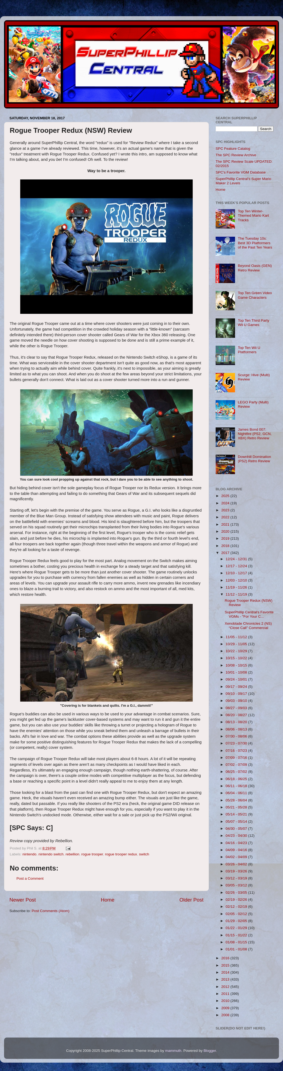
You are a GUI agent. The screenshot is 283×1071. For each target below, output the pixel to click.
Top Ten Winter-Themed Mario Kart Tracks (253, 215)
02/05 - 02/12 (237, 914)
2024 (225, 503)
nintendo (29, 854)
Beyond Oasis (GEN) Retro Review (255, 268)
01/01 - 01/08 (237, 949)
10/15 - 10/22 (237, 658)
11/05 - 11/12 (237, 637)
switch (144, 854)
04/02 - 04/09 (237, 857)
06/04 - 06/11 (237, 793)
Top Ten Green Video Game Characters (255, 295)
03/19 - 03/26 (237, 871)
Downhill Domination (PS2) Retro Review (254, 459)
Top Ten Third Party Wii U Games (253, 322)
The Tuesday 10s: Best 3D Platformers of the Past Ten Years (255, 242)
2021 (225, 524)
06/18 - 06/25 (237, 779)
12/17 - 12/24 (237, 566)
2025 (225, 496)
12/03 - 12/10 (237, 580)
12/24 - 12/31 (237, 559)
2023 (225, 510)
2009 (225, 1008)
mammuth (173, 1051)
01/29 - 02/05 (237, 921)
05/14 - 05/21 (237, 814)
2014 (225, 972)
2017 (225, 553)
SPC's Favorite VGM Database (241, 172)
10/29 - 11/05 (237, 644)
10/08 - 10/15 (237, 665)
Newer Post (22, 900)
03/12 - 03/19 (237, 878)
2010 (225, 1001)
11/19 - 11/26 (237, 587)
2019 (225, 538)
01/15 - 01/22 (237, 935)
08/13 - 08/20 (237, 722)
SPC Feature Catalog (233, 149)
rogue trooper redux (121, 854)
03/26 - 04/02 (237, 864)
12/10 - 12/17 (237, 573)
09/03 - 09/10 (237, 701)
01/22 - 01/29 (237, 928)
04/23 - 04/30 (237, 836)
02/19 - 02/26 (237, 899)
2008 (225, 1015)
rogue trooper (92, 854)
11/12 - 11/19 (237, 594)
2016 (225, 958)
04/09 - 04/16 (237, 850)
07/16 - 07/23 (237, 751)
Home (107, 900)
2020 (225, 531)
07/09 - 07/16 (237, 758)
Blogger (209, 1051)
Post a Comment (30, 878)
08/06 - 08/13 (237, 729)
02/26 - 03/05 (237, 892)
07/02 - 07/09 (237, 765)
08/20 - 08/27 (237, 715)
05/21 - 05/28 (237, 807)
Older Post (191, 900)
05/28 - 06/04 (237, 800)
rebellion (72, 854)
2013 (225, 979)
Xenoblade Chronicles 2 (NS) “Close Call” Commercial (248, 625)
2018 (225, 546)
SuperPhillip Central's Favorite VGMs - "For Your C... (249, 614)
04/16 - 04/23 (237, 843)
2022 (225, 517)
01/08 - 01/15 (237, 942)
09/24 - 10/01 (237, 679)
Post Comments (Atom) (51, 911)
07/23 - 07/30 (237, 743)
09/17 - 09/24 (237, 687)
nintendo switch (51, 854)
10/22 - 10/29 (237, 651)
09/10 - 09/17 (237, 694)
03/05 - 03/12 (237, 885)
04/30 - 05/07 (237, 829)
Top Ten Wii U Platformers (249, 350)
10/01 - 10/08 (237, 672)
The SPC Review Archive (236, 155)
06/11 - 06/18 (237, 786)
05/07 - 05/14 (237, 822)
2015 (225, 965)
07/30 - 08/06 (237, 736)
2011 (225, 994)
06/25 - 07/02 (237, 772)
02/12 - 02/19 (237, 907)
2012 (225, 987)
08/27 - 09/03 (237, 708)
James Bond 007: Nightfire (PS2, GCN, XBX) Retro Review (254, 433)
